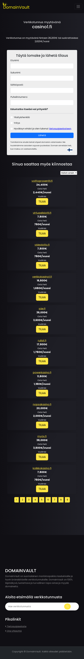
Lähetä (42, 135)
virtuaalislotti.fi (42, 213)
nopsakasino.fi (42, 404)
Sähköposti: (16, 84)
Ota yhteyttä (13, 631)
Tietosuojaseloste (15, 626)
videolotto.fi (42, 244)
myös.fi (42, 436)
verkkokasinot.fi (42, 276)
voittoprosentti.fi (42, 181)
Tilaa (42, 201)
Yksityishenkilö (22, 117)
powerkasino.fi (42, 372)
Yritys (17, 123)
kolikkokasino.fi (42, 468)
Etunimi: (14, 60)
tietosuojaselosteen (60, 128)
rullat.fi (42, 340)
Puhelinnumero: (19, 97)
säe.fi (42, 308)
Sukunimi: (15, 72)
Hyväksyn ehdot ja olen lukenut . (43, 128)
